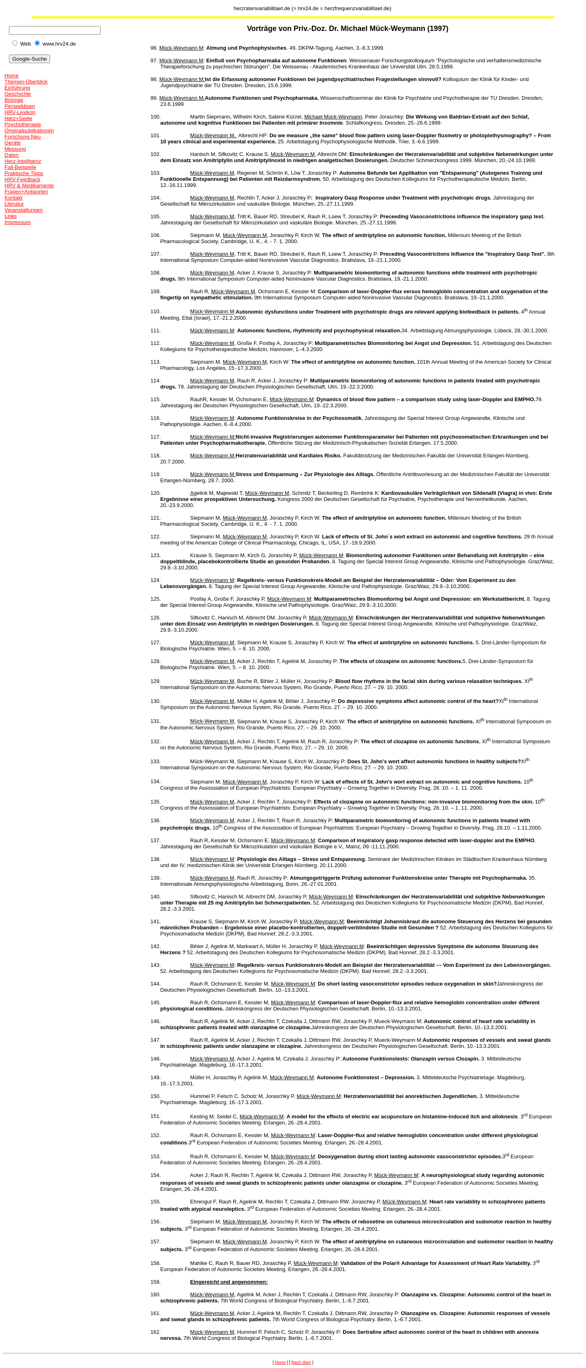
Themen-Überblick (26, 82)
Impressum (17, 222)
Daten (11, 155)
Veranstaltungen (23, 210)
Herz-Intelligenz (22, 161)
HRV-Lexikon (19, 112)
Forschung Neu (22, 137)
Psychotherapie (22, 124)
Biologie (13, 100)
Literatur (14, 204)
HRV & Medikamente (29, 185)
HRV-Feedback (22, 179)
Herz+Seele (18, 118)
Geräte (12, 143)
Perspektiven (19, 106)
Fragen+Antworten (26, 192)
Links (10, 216)
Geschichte (17, 94)
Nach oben (301, 1362)
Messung (15, 149)
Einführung (17, 88)
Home (11, 75)
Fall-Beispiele (20, 167)
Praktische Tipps (23, 173)
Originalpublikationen (29, 130)
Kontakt (13, 198)
